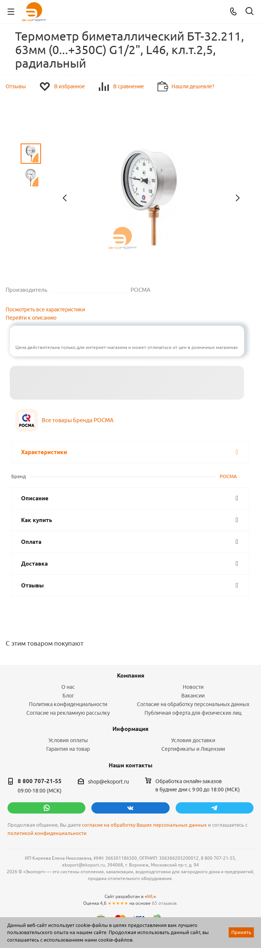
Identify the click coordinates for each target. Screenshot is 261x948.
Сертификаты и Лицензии (193, 749)
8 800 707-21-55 (40, 781)
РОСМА (228, 476)
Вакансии (193, 696)
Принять (241, 932)
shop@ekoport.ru (108, 782)
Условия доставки (193, 740)
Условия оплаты (68, 740)
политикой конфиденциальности (47, 833)
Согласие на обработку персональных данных (193, 704)
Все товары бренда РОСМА (78, 420)
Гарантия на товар (68, 749)
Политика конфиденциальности (68, 704)
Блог (68, 696)
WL (150, 896)
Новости (193, 687)
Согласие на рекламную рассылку (68, 713)
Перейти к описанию (31, 318)
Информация (130, 729)
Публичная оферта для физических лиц (192, 713)
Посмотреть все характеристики (45, 309)
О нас (68, 687)
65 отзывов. (165, 903)
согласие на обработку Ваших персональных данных (144, 825)
